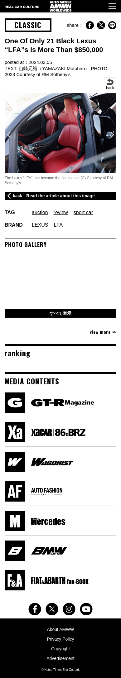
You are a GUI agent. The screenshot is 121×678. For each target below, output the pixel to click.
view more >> (103, 332)
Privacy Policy (60, 639)
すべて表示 (60, 313)
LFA (58, 225)
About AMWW (60, 629)
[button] (112, 135)
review (61, 212)
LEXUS (40, 225)
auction (40, 212)
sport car (83, 212)
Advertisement (60, 658)
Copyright (60, 648)
